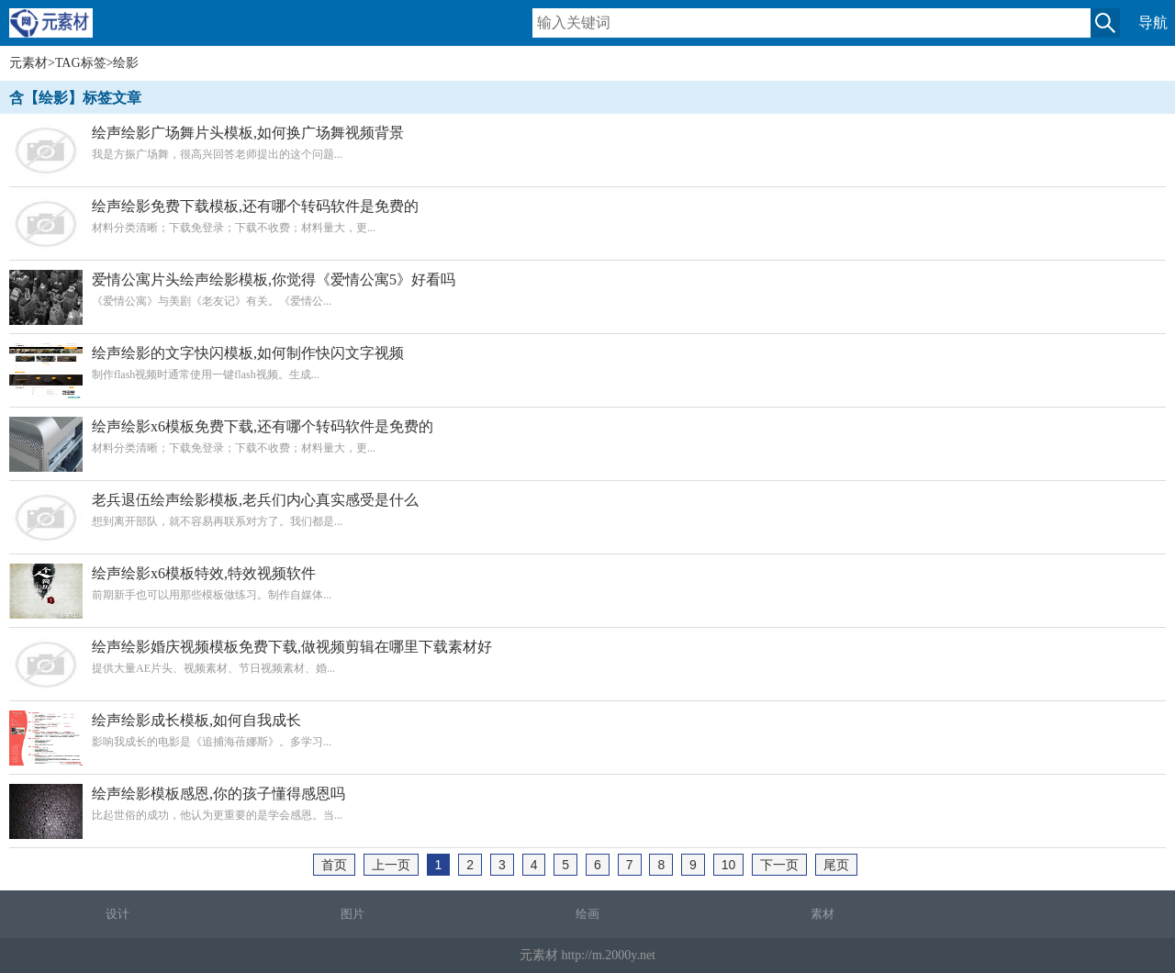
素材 (822, 914)
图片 (352, 914)
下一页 (779, 864)
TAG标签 (80, 63)
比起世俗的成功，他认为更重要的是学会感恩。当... (587, 803)
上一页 (391, 864)
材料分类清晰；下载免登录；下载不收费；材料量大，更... (587, 216)
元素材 (28, 63)
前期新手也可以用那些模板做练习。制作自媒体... (587, 583)
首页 (334, 864)
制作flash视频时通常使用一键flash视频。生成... (587, 363)
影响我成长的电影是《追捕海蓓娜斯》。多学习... (587, 730)
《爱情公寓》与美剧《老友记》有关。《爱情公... (587, 289)
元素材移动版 (59, 31)
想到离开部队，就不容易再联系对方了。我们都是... (587, 510)
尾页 (836, 864)
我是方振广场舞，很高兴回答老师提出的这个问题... (587, 142)
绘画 (587, 914)
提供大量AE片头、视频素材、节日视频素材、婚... (587, 657)
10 (729, 864)
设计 (117, 914)
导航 (1153, 22)
